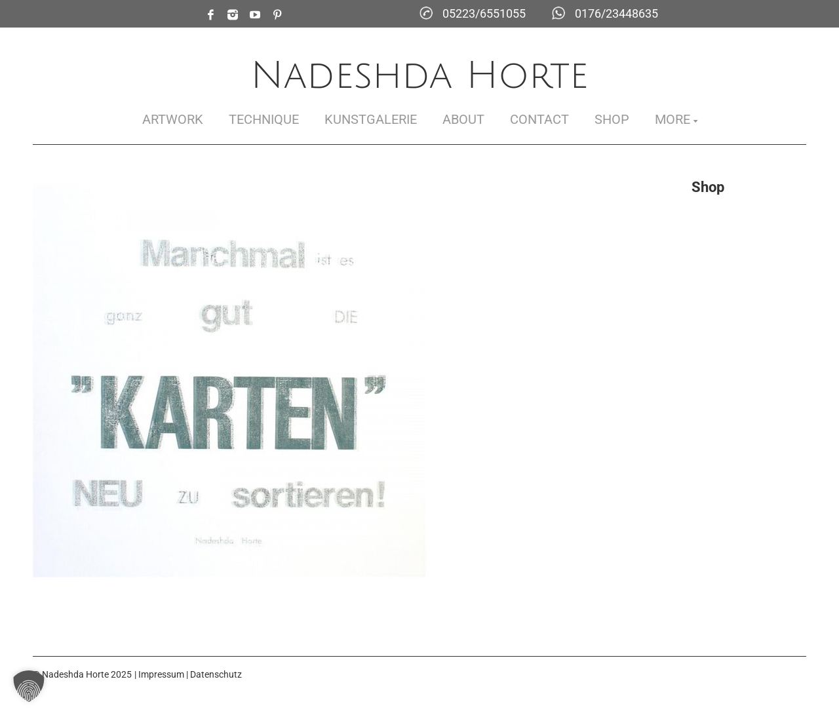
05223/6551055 (484, 13)
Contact (539, 119)
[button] (29, 686)
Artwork (172, 119)
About (463, 119)
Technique (264, 119)
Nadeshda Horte (419, 75)
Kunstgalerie (370, 119)
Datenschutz (216, 674)
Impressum (161, 674)
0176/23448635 (616, 13)
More (672, 119)
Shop (612, 119)
